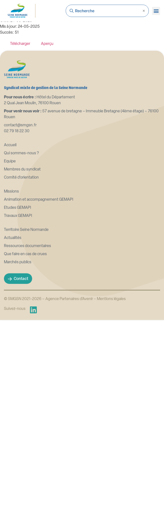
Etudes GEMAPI (17, 253)
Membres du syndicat (22, 214)
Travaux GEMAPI (18, 261)
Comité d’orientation (21, 223)
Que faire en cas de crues (25, 299)
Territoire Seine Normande (26, 275)
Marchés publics (17, 307)
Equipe (10, 206)
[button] (156, 11)
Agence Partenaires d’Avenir (69, 344)
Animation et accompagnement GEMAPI (38, 245)
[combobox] (107, 11)
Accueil (10, 190)
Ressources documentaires (27, 291)
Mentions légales (111, 344)
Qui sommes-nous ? (21, 198)
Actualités (12, 283)
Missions (11, 237)
